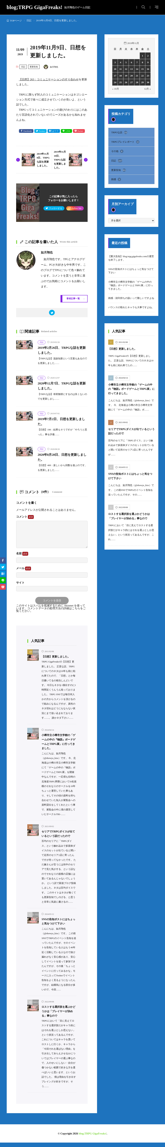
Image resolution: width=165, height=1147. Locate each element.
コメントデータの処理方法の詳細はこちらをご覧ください (51, 610)
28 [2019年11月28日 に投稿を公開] (137, 82)
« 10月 (115, 88)
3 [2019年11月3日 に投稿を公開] (115, 62)
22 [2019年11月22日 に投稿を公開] (142, 75)
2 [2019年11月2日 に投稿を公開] (147, 55)
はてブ (55, 131)
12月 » (147, 88)
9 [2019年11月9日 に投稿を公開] (147, 62)
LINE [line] (68, 131)
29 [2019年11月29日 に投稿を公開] (142, 82)
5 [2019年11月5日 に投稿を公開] (126, 62)
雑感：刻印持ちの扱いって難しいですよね (131, 297)
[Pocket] (3, 587)
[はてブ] (3, 573)
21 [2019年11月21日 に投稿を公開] (137, 75)
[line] (3, 580)
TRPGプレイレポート (125, 141)
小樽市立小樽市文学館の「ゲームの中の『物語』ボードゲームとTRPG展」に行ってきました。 (130, 284)
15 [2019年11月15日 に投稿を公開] (142, 69)
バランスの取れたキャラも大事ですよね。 (131, 306)
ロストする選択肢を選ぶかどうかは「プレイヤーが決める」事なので (58, 1016)
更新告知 (34, 67)
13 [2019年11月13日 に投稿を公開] (131, 69)
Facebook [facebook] (26, 131)
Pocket (82, 131)
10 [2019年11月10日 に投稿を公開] (115, 69)
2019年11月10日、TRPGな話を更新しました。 (60, 159)
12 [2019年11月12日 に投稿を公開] (126, 69)
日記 (29, 20)
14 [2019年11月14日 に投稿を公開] (137, 69)
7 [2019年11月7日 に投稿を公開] (137, 62)
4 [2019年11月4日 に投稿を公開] (120, 62)
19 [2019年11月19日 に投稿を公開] (126, 75)
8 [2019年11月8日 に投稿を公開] (142, 62)
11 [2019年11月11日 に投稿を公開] (120, 69)
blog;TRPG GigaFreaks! (48, 7)
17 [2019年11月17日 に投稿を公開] (115, 75)
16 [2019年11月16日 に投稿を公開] (148, 69)
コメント (25, 517)
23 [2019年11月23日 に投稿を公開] (148, 75)
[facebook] (3, 560)
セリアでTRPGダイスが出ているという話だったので (59, 836)
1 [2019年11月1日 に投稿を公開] (142, 55)
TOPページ (16, 20)
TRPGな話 (35, 827)
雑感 (116, 178)
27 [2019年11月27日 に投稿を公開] (131, 82)
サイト (20, 583)
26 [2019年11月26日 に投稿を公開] (126, 82)
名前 (22, 554)
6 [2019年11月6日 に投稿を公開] (131, 62)
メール (23, 569)
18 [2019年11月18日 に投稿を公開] (120, 75)
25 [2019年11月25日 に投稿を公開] (120, 82)
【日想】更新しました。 (58, 657)
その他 (117, 150)
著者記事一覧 (72, 299)
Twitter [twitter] (41, 131)
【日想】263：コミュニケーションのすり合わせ (49, 79)
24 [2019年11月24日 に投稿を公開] (115, 82)
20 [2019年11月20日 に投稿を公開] (131, 75)
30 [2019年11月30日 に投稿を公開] (148, 82)
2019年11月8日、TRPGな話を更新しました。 (43, 159)
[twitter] (52, 313)
